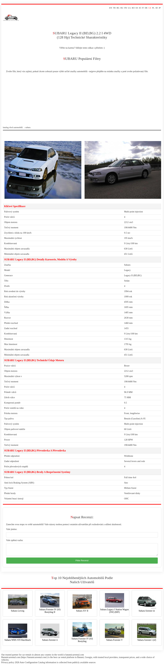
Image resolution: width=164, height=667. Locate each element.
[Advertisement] (82, 102)
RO (133, 8)
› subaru (27, 127)
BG (118, 8)
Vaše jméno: (11, 529)
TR (114, 8)
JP (160, 8)
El (140, 8)
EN (110, 8)
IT (143, 8)
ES (137, 8)
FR (125, 8)
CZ (149, 8)
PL (153, 8)
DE (146, 8)
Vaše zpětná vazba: (14, 540)
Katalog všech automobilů (13, 127)
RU (121, 8)
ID (157, 8)
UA (129, 8)
